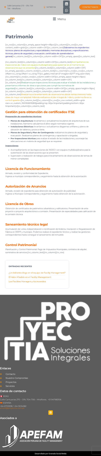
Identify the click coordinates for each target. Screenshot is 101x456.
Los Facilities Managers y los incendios (27, 281)
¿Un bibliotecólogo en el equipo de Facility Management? (37, 273)
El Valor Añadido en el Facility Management (30, 277)
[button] (59, 19)
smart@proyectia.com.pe (12, 408)
